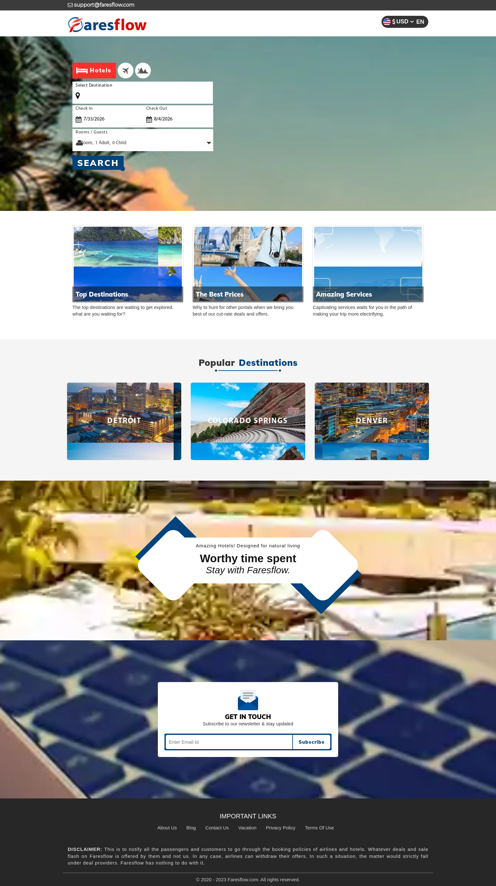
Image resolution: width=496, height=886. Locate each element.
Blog (191, 827)
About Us (167, 827)
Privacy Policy (280, 827)
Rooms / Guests (92, 132)
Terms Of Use (319, 827)
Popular (217, 363)
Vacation (247, 827)
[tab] (125, 70)
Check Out (156, 108)
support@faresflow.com (101, 5)
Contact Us (217, 827)
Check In (84, 108)
